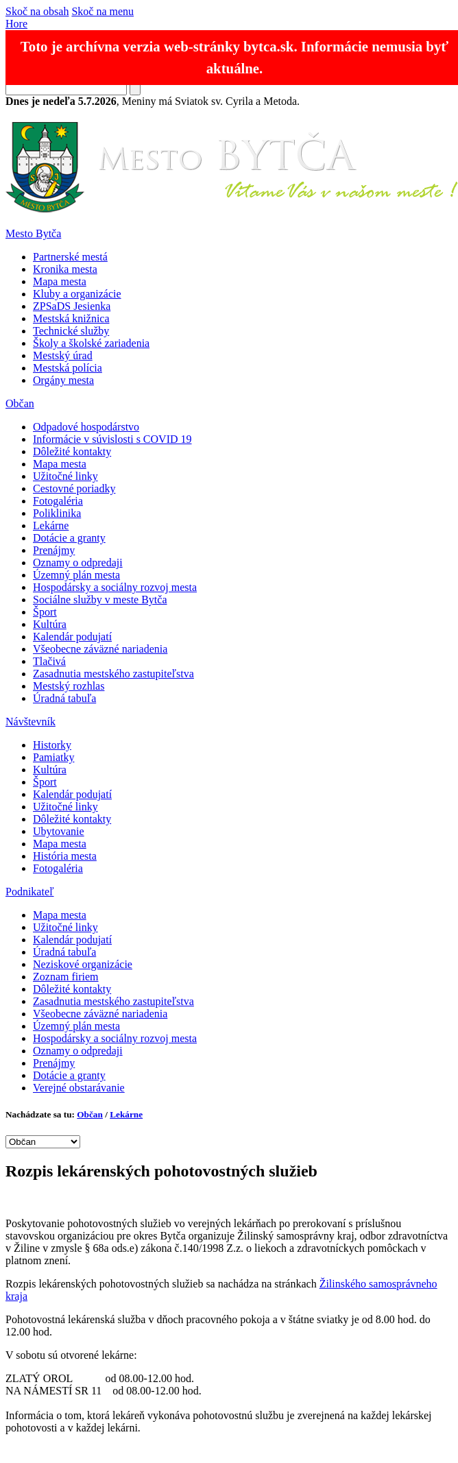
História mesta (65, 856)
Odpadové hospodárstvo (86, 427)
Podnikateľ (29, 891)
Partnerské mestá (70, 257)
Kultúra (50, 624)
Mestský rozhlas (68, 686)
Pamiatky (53, 757)
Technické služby (71, 331)
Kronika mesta (65, 269)
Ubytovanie (58, 831)
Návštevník (30, 721)
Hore (16, 23)
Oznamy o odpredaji (78, 562)
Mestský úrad (63, 355)
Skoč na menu (102, 11)
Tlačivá (49, 661)
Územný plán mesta (76, 575)
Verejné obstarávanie (79, 1087)
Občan (19, 403)
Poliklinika (57, 513)
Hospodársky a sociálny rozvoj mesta (115, 587)
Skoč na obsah (37, 11)
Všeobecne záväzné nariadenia (100, 649)
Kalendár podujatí (72, 636)
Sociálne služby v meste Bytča (100, 599)
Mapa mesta (59, 281)
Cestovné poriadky (74, 488)
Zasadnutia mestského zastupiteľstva (113, 673)
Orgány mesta (63, 380)
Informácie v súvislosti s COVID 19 (112, 439)
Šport (45, 612)
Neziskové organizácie (82, 964)
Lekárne (51, 525)
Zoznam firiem (66, 976)
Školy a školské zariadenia (91, 343)
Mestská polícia (67, 368)
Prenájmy (54, 550)
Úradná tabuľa (64, 698)
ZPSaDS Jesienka (71, 306)
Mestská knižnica (71, 318)
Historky (52, 745)
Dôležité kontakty (72, 451)
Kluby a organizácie (77, 294)
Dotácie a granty (69, 538)
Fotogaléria (58, 501)
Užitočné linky (65, 476)
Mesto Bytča (33, 233)
